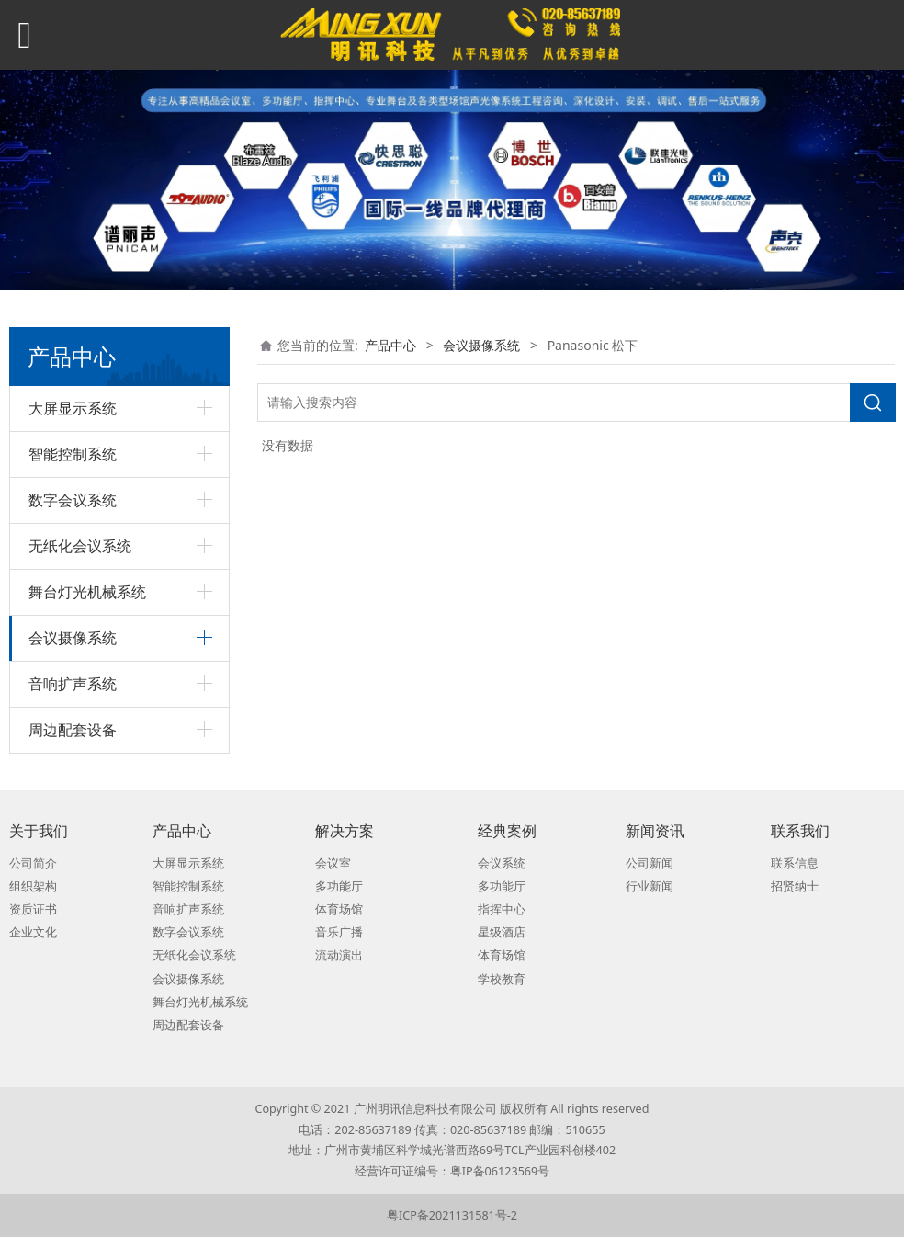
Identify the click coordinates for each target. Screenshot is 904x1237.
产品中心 (390, 345)
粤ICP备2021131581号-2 (452, 1215)
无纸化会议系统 (79, 546)
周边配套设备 (72, 730)
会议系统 (501, 863)
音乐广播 (339, 932)
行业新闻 (649, 886)
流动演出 (339, 955)
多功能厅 (339, 886)
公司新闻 (649, 863)
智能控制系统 (72, 454)
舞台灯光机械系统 (87, 592)
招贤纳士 (795, 886)
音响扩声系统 (72, 684)
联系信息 (795, 863)
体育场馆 (339, 909)
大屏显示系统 (72, 408)
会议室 (333, 863)
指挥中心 (501, 909)
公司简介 (33, 863)
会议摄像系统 (72, 638)
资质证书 (33, 909)
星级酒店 (501, 932)
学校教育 (501, 979)
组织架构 (33, 886)
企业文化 (33, 932)
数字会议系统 (72, 500)
